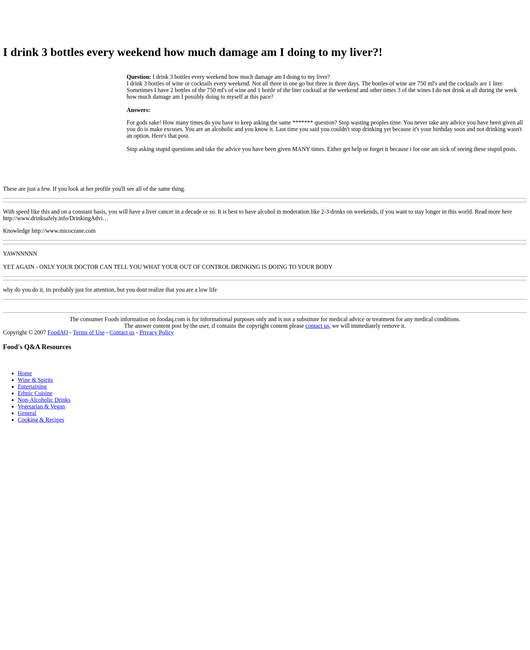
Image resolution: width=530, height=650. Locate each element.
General (27, 413)
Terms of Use (89, 332)
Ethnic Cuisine (35, 393)
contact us (317, 326)
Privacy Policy (156, 332)
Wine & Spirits (35, 380)
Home (25, 373)
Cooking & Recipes (41, 420)
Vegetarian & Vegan (41, 406)
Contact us (121, 332)
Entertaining (32, 386)
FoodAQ (57, 332)
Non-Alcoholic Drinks (44, 400)
